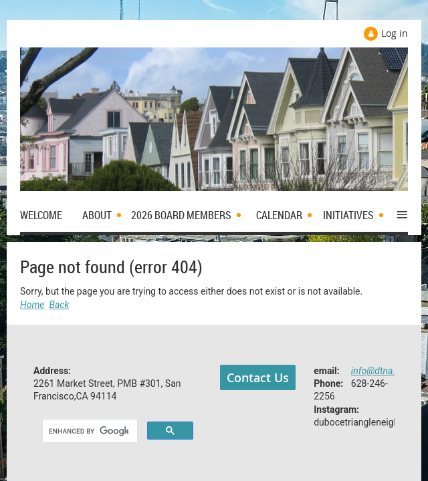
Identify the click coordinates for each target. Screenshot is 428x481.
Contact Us (258, 377)
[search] (88, 432)
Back (59, 304)
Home (32, 304)
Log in (394, 33)
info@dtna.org (380, 370)
